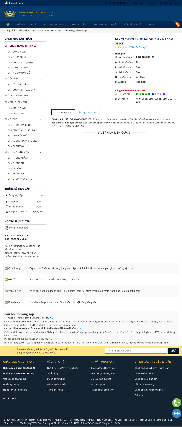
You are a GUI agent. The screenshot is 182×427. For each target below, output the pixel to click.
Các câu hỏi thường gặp (14, 379)
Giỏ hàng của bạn (11, 384)
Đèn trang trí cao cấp (95, 24)
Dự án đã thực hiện (56, 379)
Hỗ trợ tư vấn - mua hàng (15, 390)
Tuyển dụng (137, 3)
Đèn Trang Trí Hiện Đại (20, 62)
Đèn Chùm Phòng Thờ (20, 179)
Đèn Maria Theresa (18, 67)
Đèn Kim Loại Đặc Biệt (19, 73)
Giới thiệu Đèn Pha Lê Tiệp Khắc (62, 368)
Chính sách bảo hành (145, 374)
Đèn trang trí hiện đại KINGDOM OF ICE (72, 119)
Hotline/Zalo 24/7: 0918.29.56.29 (19, 368)
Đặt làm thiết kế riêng (101, 379)
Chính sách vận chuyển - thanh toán (152, 368)
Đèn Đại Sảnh (15, 168)
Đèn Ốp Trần (72, 24)
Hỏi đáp (151, 3)
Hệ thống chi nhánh (169, 3)
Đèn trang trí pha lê (49, 24)
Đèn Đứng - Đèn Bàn (16, 102)
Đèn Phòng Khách (18, 158)
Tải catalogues (14, 3)
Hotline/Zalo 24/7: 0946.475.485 (18, 374)
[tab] (63, 113)
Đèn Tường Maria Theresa (22, 141)
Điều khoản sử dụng (144, 384)
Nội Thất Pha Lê (120, 24)
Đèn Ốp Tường (16, 146)
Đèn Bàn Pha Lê (16, 113)
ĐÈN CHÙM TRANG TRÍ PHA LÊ (20, 46)
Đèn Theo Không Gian (17, 152)
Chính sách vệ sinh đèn (146, 379)
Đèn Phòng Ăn (16, 163)
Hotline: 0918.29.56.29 (116, 3)
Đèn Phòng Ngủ (17, 173)
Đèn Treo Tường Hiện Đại (22, 130)
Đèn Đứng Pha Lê (17, 108)
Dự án (136, 24)
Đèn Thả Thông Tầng (16, 96)
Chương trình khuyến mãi (103, 368)
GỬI (173, 351)
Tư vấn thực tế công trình (103, 374)
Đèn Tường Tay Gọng (19, 125)
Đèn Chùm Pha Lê (24, 24)
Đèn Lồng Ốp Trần (18, 84)
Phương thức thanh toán (102, 390)
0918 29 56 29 (19, 256)
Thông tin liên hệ (55, 390)
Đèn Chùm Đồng (17, 57)
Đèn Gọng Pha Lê (17, 52)
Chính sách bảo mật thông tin (149, 390)
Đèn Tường (11, 119)
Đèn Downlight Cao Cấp (21, 90)
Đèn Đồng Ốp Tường (19, 135)
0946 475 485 (34, 256)
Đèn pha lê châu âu (111, 423)
